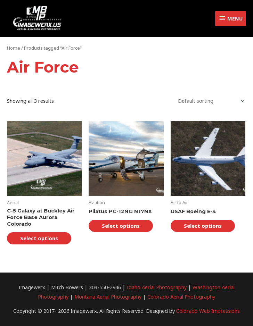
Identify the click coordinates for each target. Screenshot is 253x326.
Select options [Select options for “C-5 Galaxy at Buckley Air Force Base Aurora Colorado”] (39, 238)
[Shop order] (210, 100)
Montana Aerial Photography (107, 296)
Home (13, 48)
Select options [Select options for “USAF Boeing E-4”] (203, 225)
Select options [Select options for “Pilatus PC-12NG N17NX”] (121, 225)
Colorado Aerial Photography (181, 296)
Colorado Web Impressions (208, 310)
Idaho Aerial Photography (157, 287)
